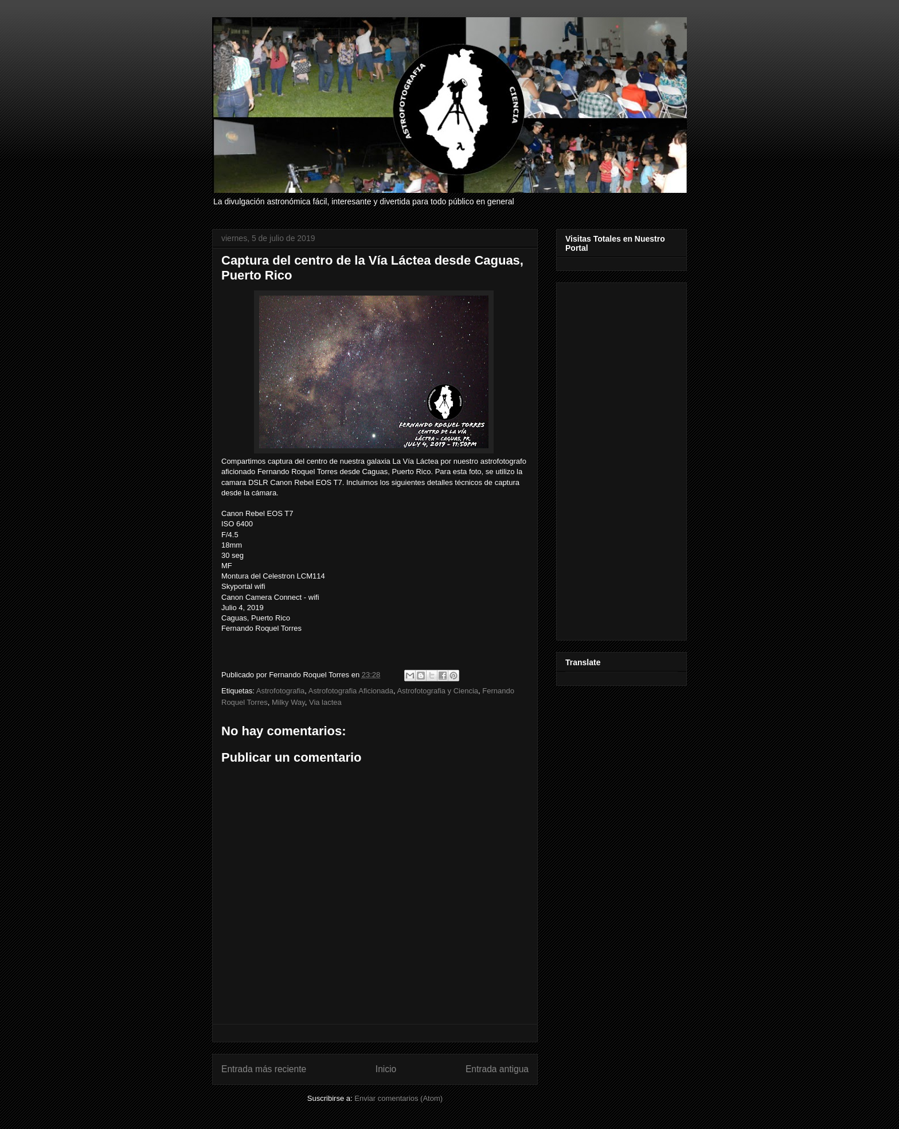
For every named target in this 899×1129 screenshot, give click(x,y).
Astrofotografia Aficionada (350, 690)
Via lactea (325, 702)
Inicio (386, 1069)
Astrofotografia (280, 690)
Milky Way (288, 702)
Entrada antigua (497, 1069)
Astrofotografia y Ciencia (437, 690)
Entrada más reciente (263, 1069)
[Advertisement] (621, 459)
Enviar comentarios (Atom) (398, 1098)
